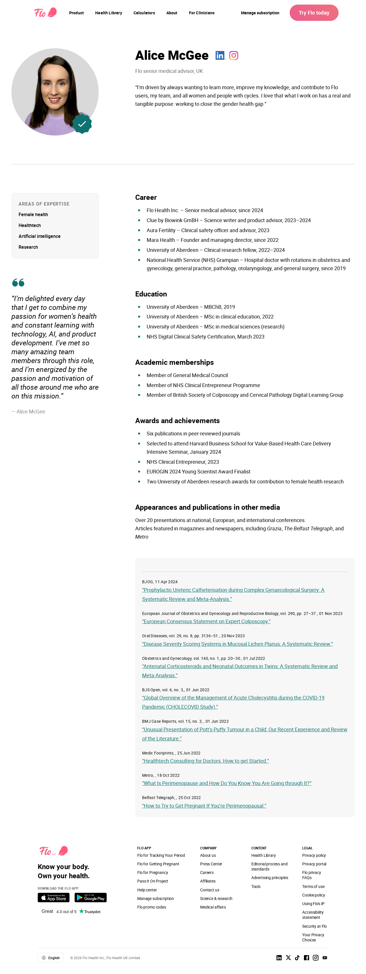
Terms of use (313, 886)
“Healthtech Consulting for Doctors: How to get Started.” (205, 760)
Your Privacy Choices (313, 937)
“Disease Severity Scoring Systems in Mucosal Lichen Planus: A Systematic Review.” (237, 643)
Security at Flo (314, 926)
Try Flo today (314, 12)
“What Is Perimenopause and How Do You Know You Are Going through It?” (226, 783)
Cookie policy (313, 895)
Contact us (209, 890)
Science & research (216, 898)
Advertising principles (269, 877)
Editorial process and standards (269, 866)
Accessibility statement (312, 914)
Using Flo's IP (313, 903)
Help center (147, 890)
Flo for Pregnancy (152, 872)
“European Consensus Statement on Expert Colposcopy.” (206, 621)
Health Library (263, 855)
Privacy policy (314, 855)
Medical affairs (213, 907)
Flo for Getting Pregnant (158, 864)
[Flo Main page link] (45, 13)
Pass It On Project (152, 881)
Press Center (211, 864)
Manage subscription (260, 12)
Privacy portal (314, 864)
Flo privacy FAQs (311, 875)
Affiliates (207, 881)
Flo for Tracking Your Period (161, 855)
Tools (255, 886)
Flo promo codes (151, 907)
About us (208, 855)
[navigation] (76, 13)
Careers (207, 872)
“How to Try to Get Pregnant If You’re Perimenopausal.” (204, 805)
